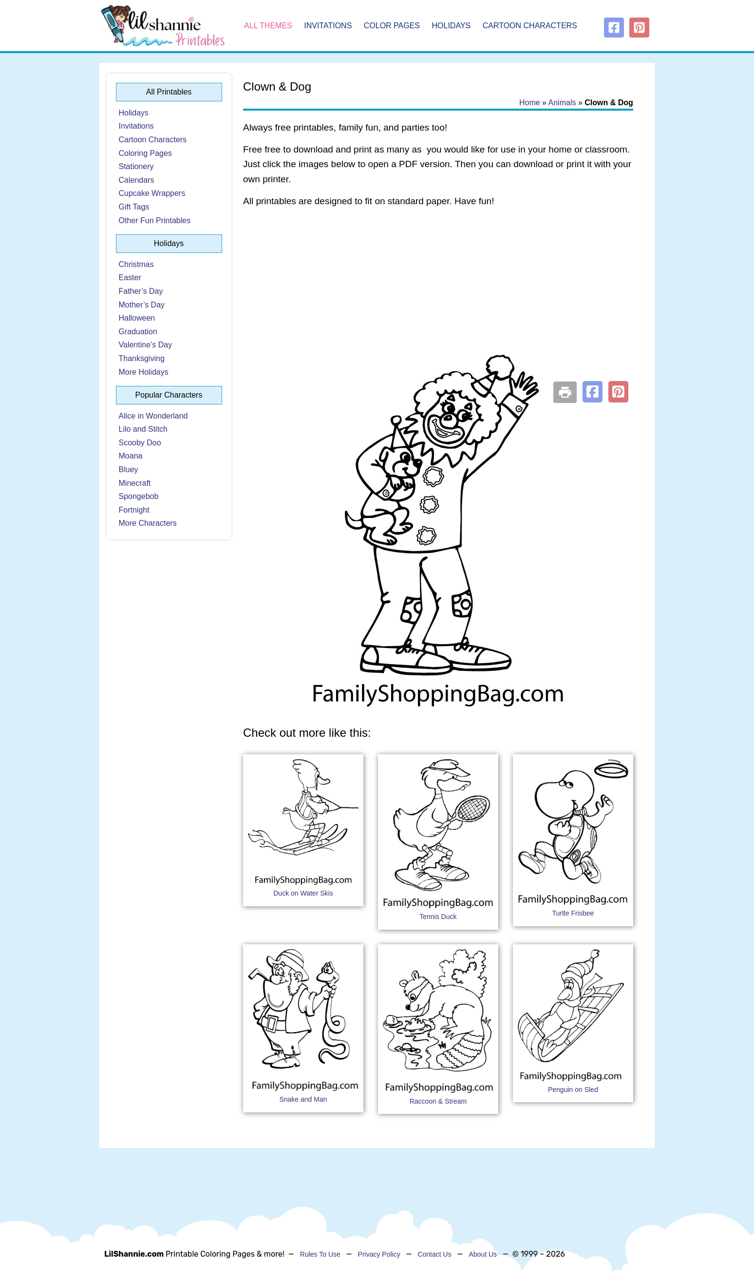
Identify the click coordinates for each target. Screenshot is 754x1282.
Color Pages (392, 25)
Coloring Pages (145, 153)
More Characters (148, 523)
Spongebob (139, 496)
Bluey (128, 469)
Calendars (136, 180)
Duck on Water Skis (303, 893)
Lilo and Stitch (143, 429)
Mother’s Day (142, 305)
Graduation (138, 331)
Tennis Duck (437, 916)
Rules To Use (320, 1254)
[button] (593, 391)
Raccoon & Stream (438, 1101)
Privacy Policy (379, 1254)
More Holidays (144, 372)
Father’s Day (141, 291)
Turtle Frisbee (573, 913)
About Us (483, 1254)
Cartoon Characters (530, 25)
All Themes (268, 25)
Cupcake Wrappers (152, 193)
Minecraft (135, 483)
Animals (562, 102)
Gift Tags (134, 207)
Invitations (328, 25)
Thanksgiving (142, 358)
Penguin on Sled (573, 1089)
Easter (130, 277)
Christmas (136, 264)
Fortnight (134, 510)
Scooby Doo (140, 443)
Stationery (136, 166)
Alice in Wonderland (153, 416)
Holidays (451, 25)
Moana (131, 456)
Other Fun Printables (155, 220)
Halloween (137, 318)
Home (529, 102)
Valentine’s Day (145, 345)
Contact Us (434, 1254)
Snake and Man (303, 1099)
